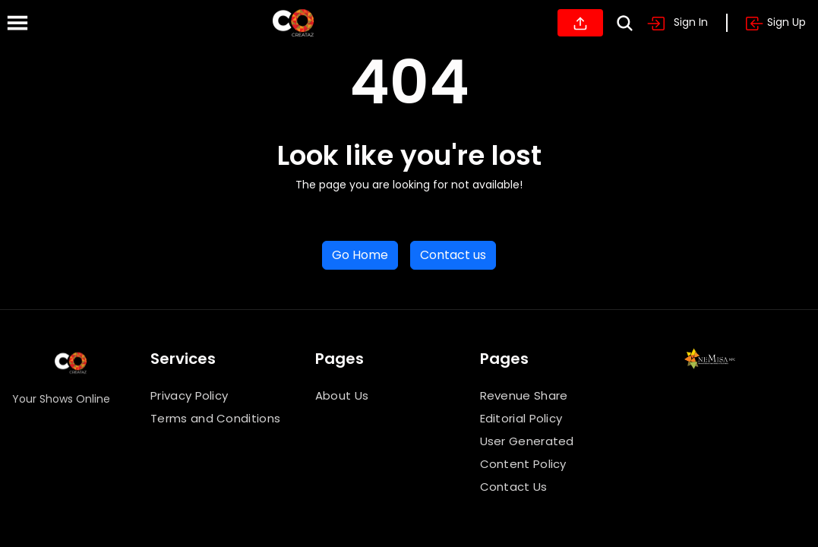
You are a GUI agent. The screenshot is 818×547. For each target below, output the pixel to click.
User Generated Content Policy (527, 452)
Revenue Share (524, 395)
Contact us (453, 255)
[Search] (624, 23)
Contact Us (514, 487)
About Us (341, 395)
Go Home (360, 255)
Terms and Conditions (215, 418)
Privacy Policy (189, 395)
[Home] (293, 23)
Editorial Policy (521, 418)
